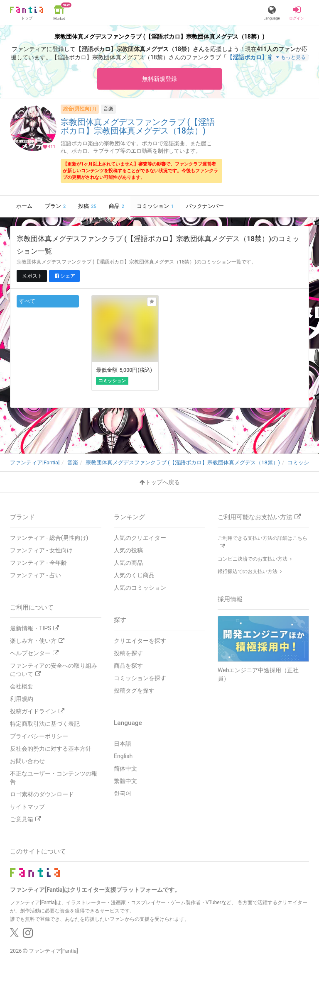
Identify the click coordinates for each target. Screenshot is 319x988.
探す (120, 620)
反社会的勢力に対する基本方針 (50, 748)
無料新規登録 (159, 79)
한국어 (122, 793)
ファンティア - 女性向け (41, 550)
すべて (27, 301)
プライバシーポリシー (39, 736)
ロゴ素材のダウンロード (42, 794)
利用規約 (21, 698)
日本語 (122, 743)
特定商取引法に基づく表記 (45, 723)
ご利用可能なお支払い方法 (259, 517)
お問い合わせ (27, 761)
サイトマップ (27, 806)
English (123, 756)
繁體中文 (125, 781)
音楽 (108, 109)
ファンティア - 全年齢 (38, 562)
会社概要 (21, 686)
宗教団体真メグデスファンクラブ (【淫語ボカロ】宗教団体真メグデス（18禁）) (138, 126)
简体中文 (125, 768)
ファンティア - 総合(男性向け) (49, 537)
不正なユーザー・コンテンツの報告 (53, 777)
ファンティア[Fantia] (53, 951)
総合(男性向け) (79, 109)
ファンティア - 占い (35, 575)
